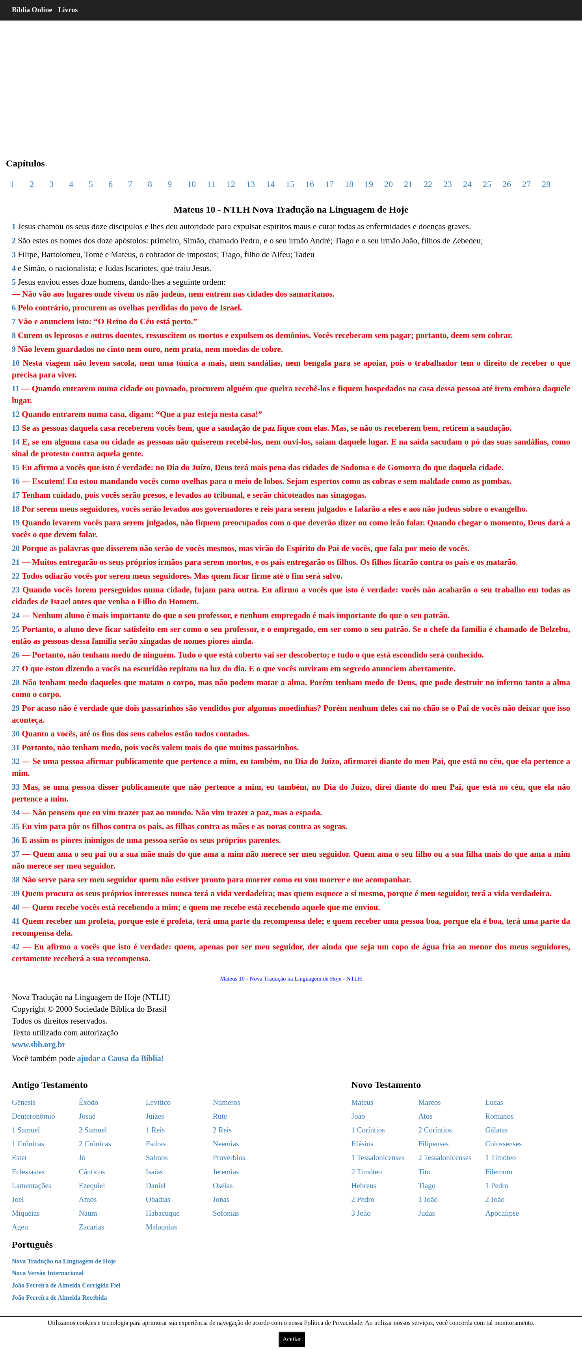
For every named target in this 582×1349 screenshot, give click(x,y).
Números (226, 1102)
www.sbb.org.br (38, 1044)
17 (329, 184)
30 (16, 733)
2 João (495, 1199)
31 (16, 747)
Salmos (157, 1157)
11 (211, 184)
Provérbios (229, 1157)
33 (16, 787)
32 (16, 761)
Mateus (362, 1102)
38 (16, 879)
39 (16, 893)
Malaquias (161, 1227)
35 (16, 826)
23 (447, 184)
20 (388, 184)
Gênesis (23, 1102)
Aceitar (292, 1339)
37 (16, 854)
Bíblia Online (32, 10)
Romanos (499, 1116)
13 (250, 184)
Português (32, 1244)
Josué (87, 1116)
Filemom (499, 1172)
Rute (220, 1116)
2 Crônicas (95, 1144)
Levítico (158, 1102)
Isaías (154, 1172)
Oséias (223, 1185)
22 (428, 184)
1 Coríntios (368, 1130)
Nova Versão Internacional (48, 1273)
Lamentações (31, 1185)
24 (467, 184)
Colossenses (503, 1144)
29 (16, 708)
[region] (291, 83)
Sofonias (226, 1213)
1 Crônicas (28, 1144)
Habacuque (162, 1213)
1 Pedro (497, 1185)
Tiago (427, 1185)
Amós (88, 1199)
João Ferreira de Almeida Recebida (59, 1297)
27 (526, 184)
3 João (361, 1213)
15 (290, 184)
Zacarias (91, 1227)
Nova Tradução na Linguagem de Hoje (64, 1261)
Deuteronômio (33, 1116)
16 (309, 184)
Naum (88, 1213)
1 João (428, 1199)
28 (546, 184)
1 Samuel (26, 1130)
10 (191, 184)
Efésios (362, 1144)
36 (16, 840)
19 (368, 184)
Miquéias (26, 1213)
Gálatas (496, 1130)
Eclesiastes (28, 1172)
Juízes (155, 1116)
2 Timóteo (366, 1172)
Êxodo (89, 1102)
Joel (18, 1199)
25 (487, 184)
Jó (82, 1157)
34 (16, 812)
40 (16, 907)
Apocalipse (502, 1213)
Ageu (20, 1227)
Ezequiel (92, 1185)
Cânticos (92, 1172)
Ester (19, 1157)
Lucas (494, 1102)
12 (231, 184)
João (358, 1116)
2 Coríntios (435, 1130)
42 (16, 946)
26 (506, 184)
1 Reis (155, 1130)
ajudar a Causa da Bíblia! (120, 1058)
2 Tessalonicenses (445, 1157)
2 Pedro (363, 1199)
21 (408, 184)
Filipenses (433, 1144)
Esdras (156, 1144)
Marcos (429, 1102)
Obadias (158, 1199)
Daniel (156, 1185)
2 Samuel (93, 1130)
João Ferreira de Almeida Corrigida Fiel (66, 1285)
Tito (424, 1172)
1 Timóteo (500, 1157)
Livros (68, 10)
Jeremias (226, 1172)
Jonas (221, 1199)
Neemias (226, 1144)
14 (270, 184)
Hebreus (363, 1185)
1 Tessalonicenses (378, 1157)
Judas (426, 1213)
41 (16, 921)
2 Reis (222, 1130)
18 (349, 184)
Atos (425, 1116)
